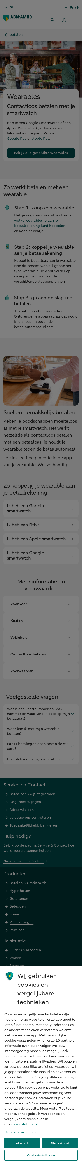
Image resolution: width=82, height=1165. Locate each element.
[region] (41, 1065)
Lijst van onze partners (20, 1132)
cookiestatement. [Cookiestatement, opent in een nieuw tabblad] (25, 1124)
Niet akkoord (60, 1143)
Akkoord (22, 1143)
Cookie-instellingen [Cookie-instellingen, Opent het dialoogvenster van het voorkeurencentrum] (41, 1155)
